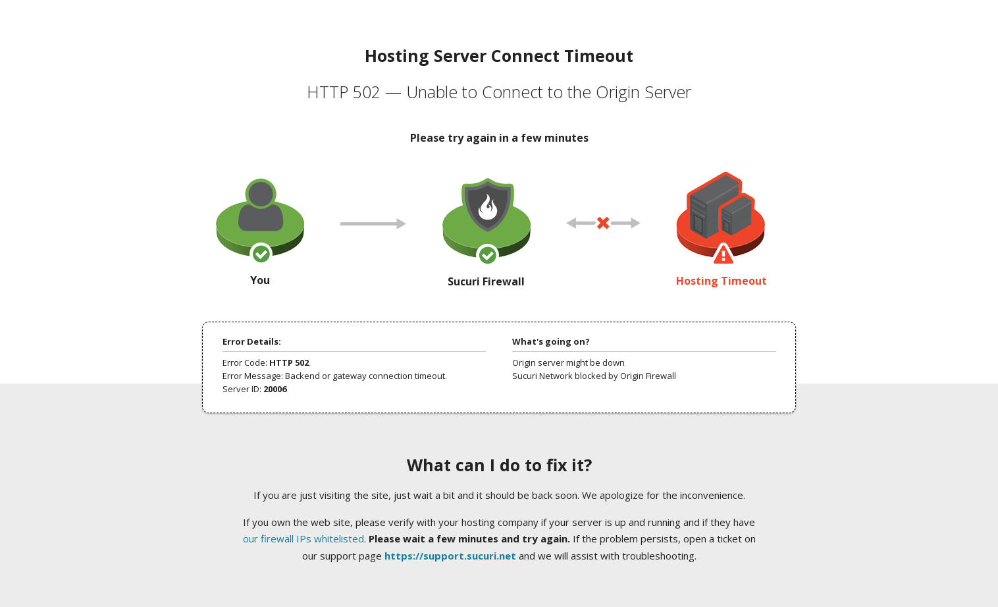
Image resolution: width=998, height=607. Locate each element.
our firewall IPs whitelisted (303, 538)
